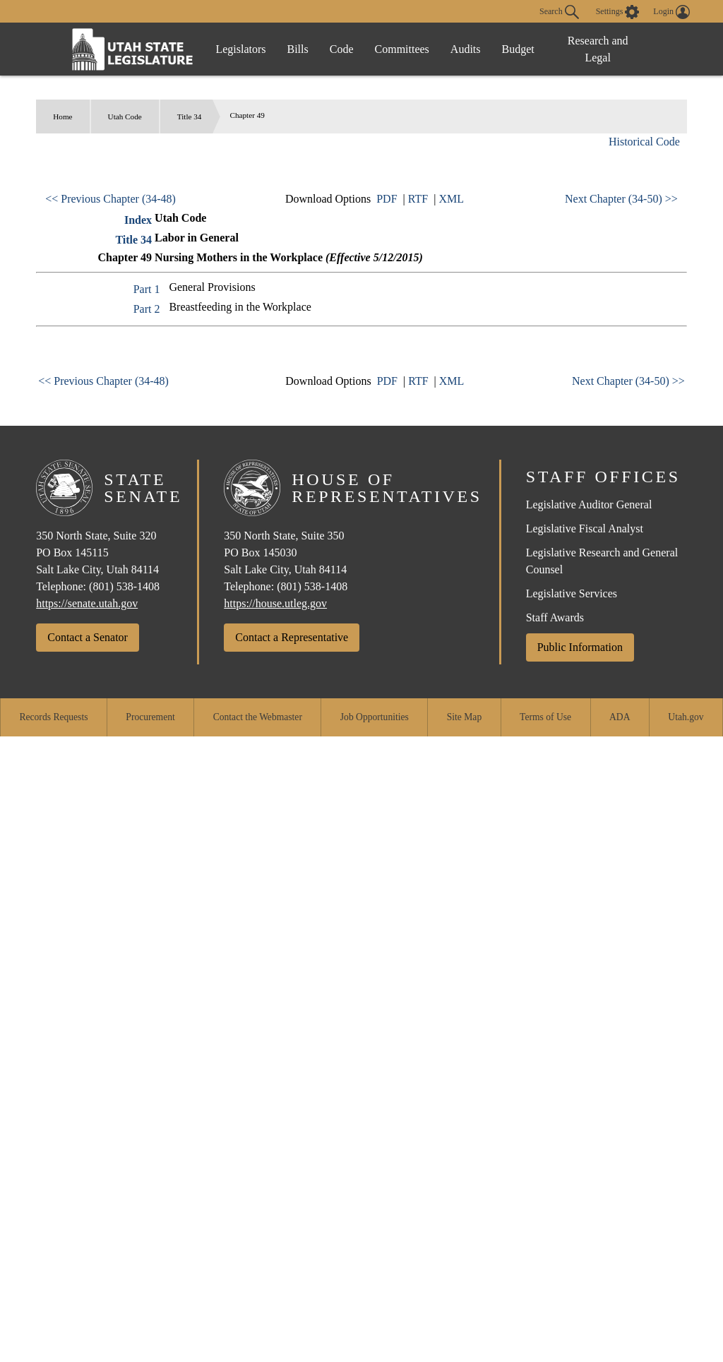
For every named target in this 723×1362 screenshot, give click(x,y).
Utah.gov (685, 717)
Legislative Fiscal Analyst (584, 528)
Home (62, 116)
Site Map (464, 717)
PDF (386, 199)
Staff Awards (555, 617)
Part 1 (146, 289)
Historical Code (644, 142)
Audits (465, 49)
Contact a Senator (87, 637)
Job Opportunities (374, 717)
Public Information (580, 647)
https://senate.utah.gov (87, 603)
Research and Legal (598, 49)
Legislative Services (571, 593)
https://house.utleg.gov (275, 603)
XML (451, 199)
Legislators (240, 49)
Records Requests (53, 717)
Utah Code (125, 116)
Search (559, 12)
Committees (402, 49)
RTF (418, 199)
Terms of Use (545, 717)
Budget (518, 49)
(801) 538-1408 (124, 586)
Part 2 (146, 309)
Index (138, 220)
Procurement (150, 717)
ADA (619, 717)
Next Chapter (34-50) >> (621, 199)
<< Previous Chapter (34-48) (110, 199)
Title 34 (189, 116)
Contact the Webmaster (257, 717)
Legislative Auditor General (589, 504)
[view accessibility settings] (617, 12)
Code (342, 49)
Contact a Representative (291, 637)
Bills (298, 49)
